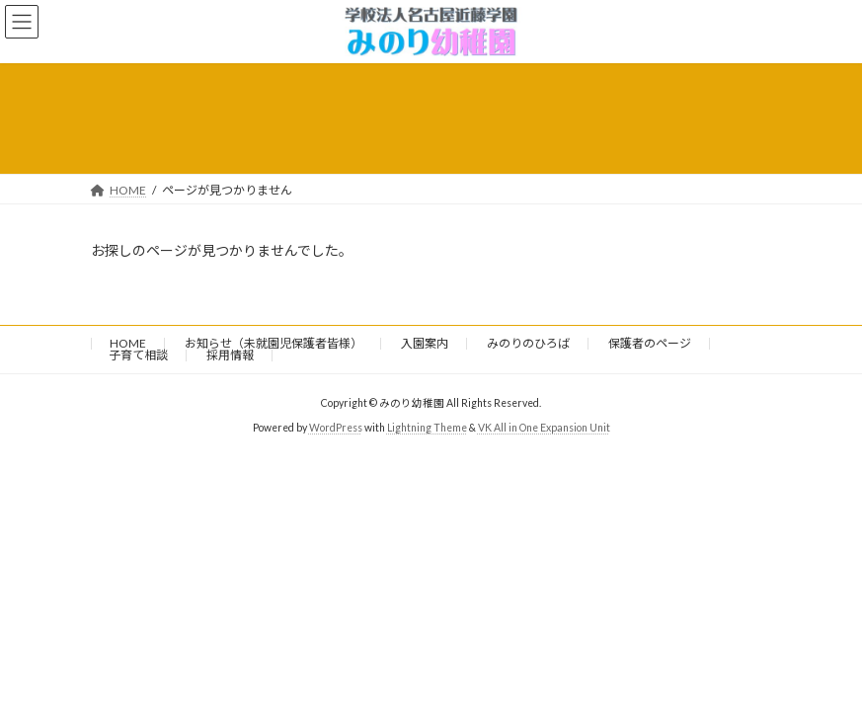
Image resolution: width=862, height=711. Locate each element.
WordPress (335, 428)
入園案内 (424, 343)
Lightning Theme (427, 428)
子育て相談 (138, 355)
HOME (128, 343)
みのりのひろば (528, 343)
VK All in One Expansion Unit (544, 428)
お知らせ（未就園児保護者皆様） (273, 343)
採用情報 (230, 355)
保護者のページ (649, 343)
